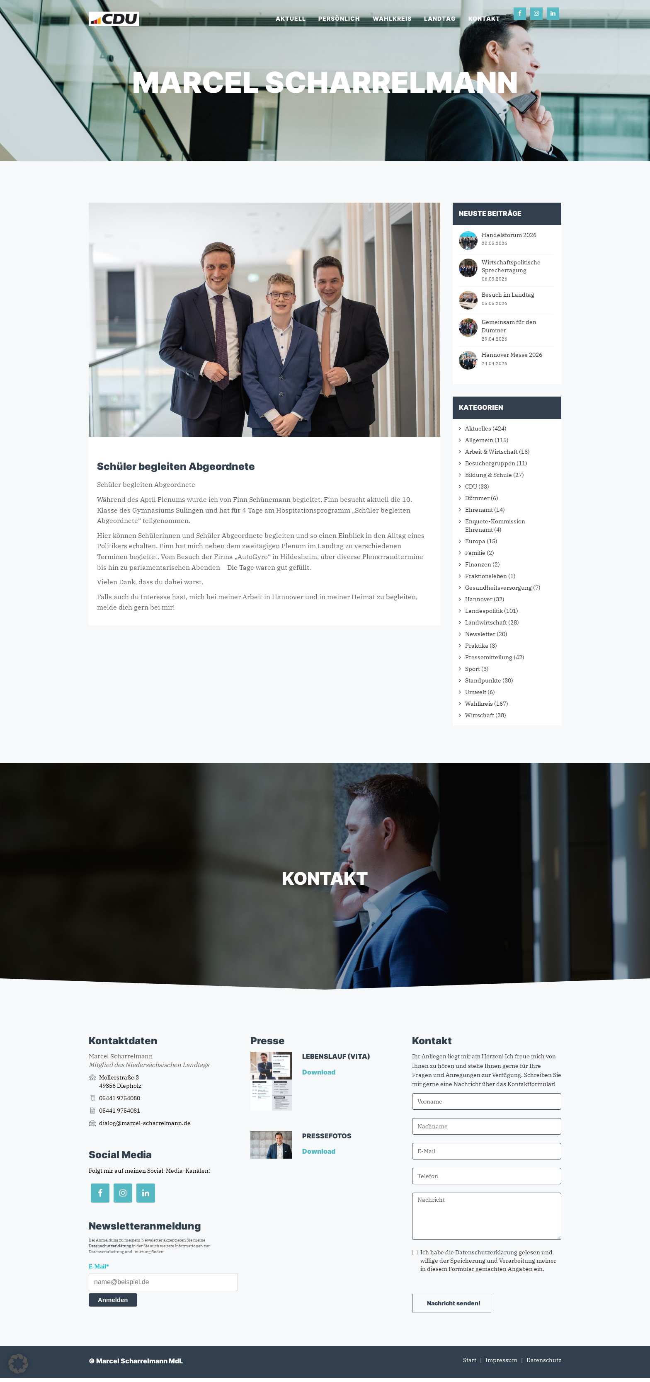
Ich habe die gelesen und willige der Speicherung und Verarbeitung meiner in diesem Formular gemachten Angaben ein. (484, 1261)
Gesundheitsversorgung (498, 587)
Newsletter (480, 634)
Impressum (501, 1360)
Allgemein (479, 440)
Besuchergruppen (490, 463)
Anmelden (113, 1299)
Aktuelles (478, 428)
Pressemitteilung (488, 657)
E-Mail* (99, 1266)
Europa (475, 541)
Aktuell (291, 18)
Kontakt (484, 18)
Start (469, 1360)
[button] (18, 1364)
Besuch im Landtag (508, 294)
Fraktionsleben (486, 576)
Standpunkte (483, 680)
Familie (475, 553)
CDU (471, 486)
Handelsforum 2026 (509, 235)
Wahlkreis (392, 18)
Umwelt (475, 692)
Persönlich (339, 18)
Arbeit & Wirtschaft (491, 451)
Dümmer (477, 498)
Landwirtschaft (486, 622)
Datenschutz (543, 1360)
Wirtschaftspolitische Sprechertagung (511, 266)
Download (319, 1072)
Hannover (478, 599)
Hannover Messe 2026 (512, 354)
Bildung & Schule (488, 475)
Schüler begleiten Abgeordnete (176, 466)
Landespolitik (484, 611)
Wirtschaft (479, 715)
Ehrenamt (479, 509)
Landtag (440, 18)
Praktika (476, 645)
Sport (472, 669)
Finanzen (478, 564)
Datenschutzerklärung (110, 1246)
